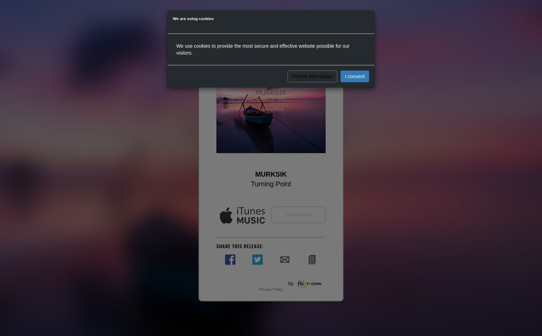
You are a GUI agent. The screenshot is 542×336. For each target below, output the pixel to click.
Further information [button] (312, 76)
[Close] (367, 24)
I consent (355, 76)
